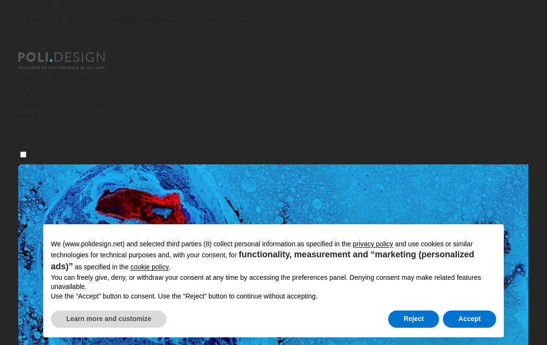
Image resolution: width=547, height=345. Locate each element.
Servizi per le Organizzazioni (71, 104)
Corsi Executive (47, 91)
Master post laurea (55, 78)
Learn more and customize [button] (108, 318)
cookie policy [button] (150, 267)
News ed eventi (47, 117)
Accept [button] (469, 318)
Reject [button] (414, 318)
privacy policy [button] (373, 244)
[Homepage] (70, 60)
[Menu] (23, 154)
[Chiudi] (24, 46)
